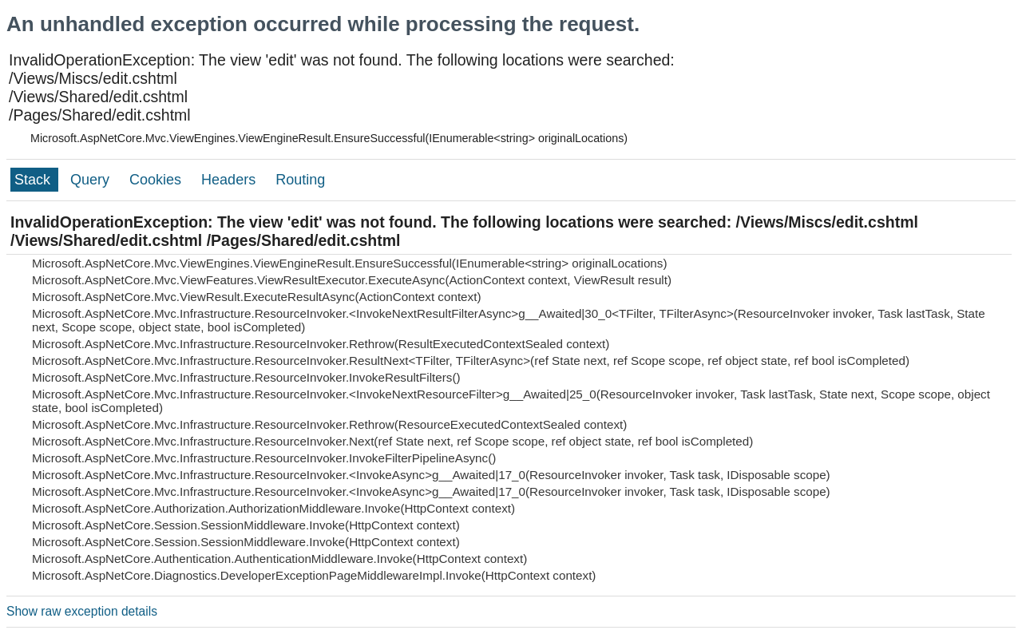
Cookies (157, 180)
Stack (34, 180)
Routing (300, 180)
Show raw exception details (81, 611)
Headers (230, 180)
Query (91, 180)
